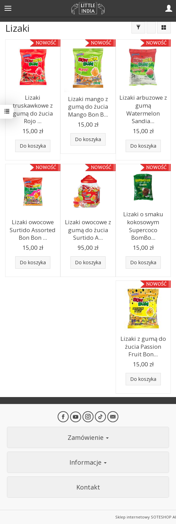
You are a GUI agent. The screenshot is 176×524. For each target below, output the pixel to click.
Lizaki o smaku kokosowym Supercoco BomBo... (143, 225)
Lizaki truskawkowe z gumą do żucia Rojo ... (33, 109)
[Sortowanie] (151, 27)
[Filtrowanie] (138, 27)
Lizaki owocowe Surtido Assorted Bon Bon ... (33, 229)
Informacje (88, 462)
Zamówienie (88, 437)
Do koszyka (33, 145)
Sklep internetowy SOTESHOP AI (145, 517)
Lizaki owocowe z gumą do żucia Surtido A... (88, 229)
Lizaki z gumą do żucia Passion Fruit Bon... (143, 346)
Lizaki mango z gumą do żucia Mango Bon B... (88, 106)
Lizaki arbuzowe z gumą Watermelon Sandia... (143, 109)
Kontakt (88, 487)
